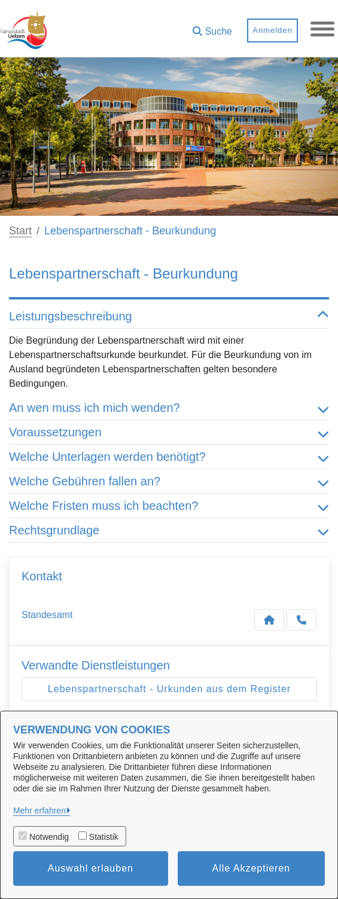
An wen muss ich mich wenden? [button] (169, 407)
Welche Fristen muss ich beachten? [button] (169, 506)
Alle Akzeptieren (251, 868)
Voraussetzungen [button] (169, 432)
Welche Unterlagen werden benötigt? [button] (169, 457)
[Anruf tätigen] (301, 620)
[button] (212, 27)
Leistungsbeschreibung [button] (169, 316)
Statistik (103, 837)
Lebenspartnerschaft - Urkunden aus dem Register (169, 689)
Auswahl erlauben (90, 868)
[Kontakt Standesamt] (269, 620)
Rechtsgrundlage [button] (169, 530)
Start (20, 231)
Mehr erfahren (39, 810)
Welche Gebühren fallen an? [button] (169, 481)
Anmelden (272, 30)
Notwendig (49, 837)
